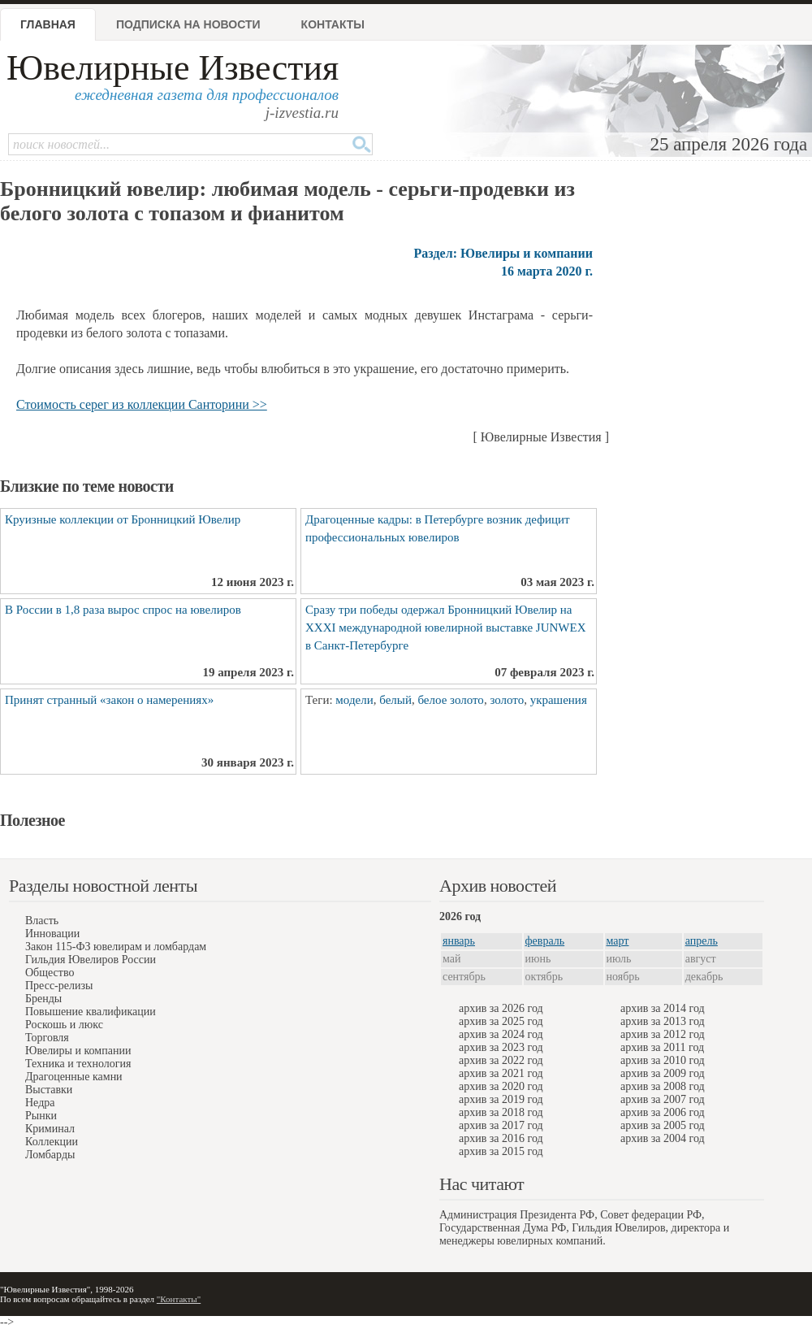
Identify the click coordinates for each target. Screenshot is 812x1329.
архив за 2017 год (501, 1125)
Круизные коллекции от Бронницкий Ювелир (122, 519)
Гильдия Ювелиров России (90, 959)
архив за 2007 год (662, 1099)
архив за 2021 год (501, 1073)
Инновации (52, 933)
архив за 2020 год (501, 1086)
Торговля (47, 1037)
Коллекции (51, 1142)
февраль (545, 941)
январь (459, 941)
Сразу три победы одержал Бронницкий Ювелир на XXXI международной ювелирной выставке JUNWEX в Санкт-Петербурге (445, 627)
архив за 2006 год (662, 1112)
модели (354, 699)
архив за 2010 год (662, 1060)
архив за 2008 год (662, 1086)
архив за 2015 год (501, 1151)
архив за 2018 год (501, 1112)
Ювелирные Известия (172, 68)
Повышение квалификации (90, 1011)
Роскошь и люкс (64, 1024)
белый (395, 699)
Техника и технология (78, 1064)
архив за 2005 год (662, 1125)
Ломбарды (50, 1155)
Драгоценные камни (74, 1077)
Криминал (50, 1129)
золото (507, 699)
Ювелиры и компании (78, 1051)
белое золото (450, 699)
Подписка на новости (188, 24)
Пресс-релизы (59, 985)
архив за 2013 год (662, 1021)
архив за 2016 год (501, 1138)
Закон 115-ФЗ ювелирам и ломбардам (115, 946)
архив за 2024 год (501, 1034)
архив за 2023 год (501, 1047)
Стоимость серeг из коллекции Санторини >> (141, 404)
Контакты (333, 24)
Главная (48, 24)
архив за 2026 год (501, 1008)
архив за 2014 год (662, 1008)
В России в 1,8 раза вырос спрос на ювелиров (123, 609)
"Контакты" (179, 1299)
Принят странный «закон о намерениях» (109, 699)
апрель (701, 941)
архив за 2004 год (662, 1138)
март (618, 941)
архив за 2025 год (501, 1021)
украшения (558, 699)
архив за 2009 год (662, 1073)
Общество (49, 972)
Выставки (48, 1090)
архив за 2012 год (662, 1034)
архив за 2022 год (501, 1060)
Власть (41, 920)
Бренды (43, 998)
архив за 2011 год (662, 1047)
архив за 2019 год (501, 1099)
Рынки (41, 1116)
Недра (39, 1103)
